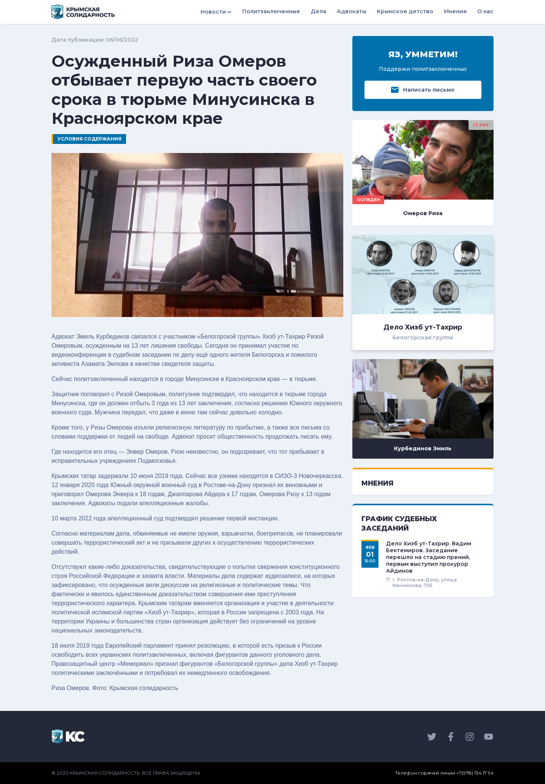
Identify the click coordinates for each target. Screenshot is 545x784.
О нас (485, 11)
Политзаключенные (271, 11)
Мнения (455, 11)
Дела (318, 11)
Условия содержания (89, 139)
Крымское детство (405, 11)
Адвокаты (351, 11)
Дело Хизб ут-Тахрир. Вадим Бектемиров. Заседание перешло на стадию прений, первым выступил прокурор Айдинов (428, 557)
